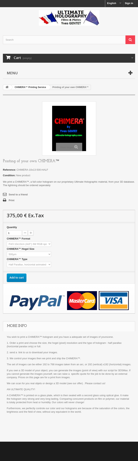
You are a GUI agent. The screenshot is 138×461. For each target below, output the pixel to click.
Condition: (9, 175)
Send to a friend (18, 194)
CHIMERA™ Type (17, 259)
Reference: (9, 169)
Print (11, 200)
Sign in (129, 3)
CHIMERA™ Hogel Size (21, 248)
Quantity (12, 227)
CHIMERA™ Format (19, 238)
